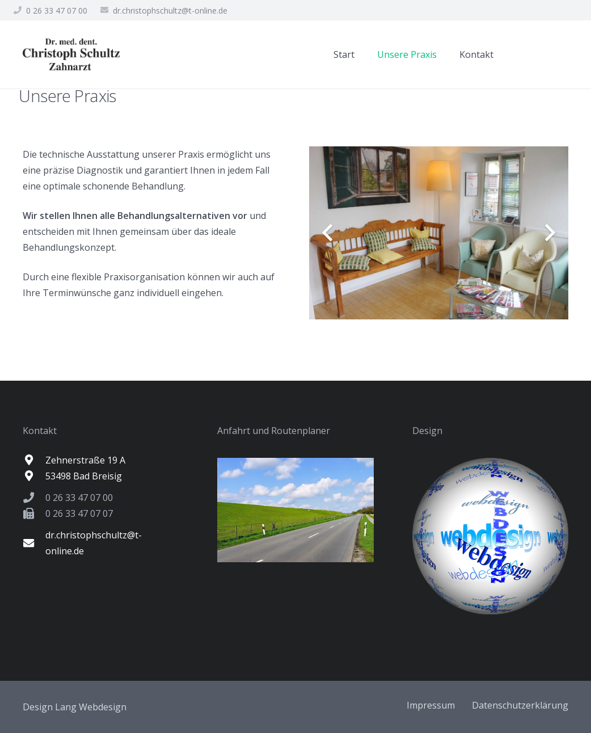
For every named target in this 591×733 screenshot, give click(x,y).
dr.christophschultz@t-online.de (170, 10)
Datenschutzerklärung (520, 705)
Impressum (431, 705)
